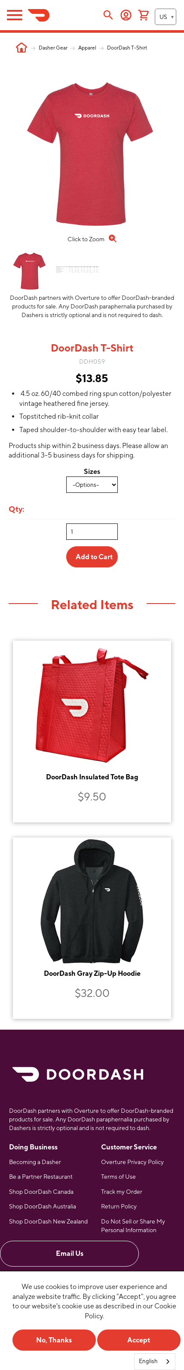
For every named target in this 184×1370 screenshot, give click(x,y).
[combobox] (154, 1361)
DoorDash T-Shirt (127, 47)
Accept (138, 1340)
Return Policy (119, 1206)
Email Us (69, 1253)
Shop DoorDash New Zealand (48, 1221)
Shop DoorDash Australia (42, 1206)
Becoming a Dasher (35, 1161)
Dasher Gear (53, 47)
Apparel (87, 47)
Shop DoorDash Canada (41, 1191)
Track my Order (121, 1191)
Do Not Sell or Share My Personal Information (133, 1225)
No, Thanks (54, 1340)
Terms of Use (118, 1176)
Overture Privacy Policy (132, 1161)
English (148, 1361)
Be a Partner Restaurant (41, 1176)
